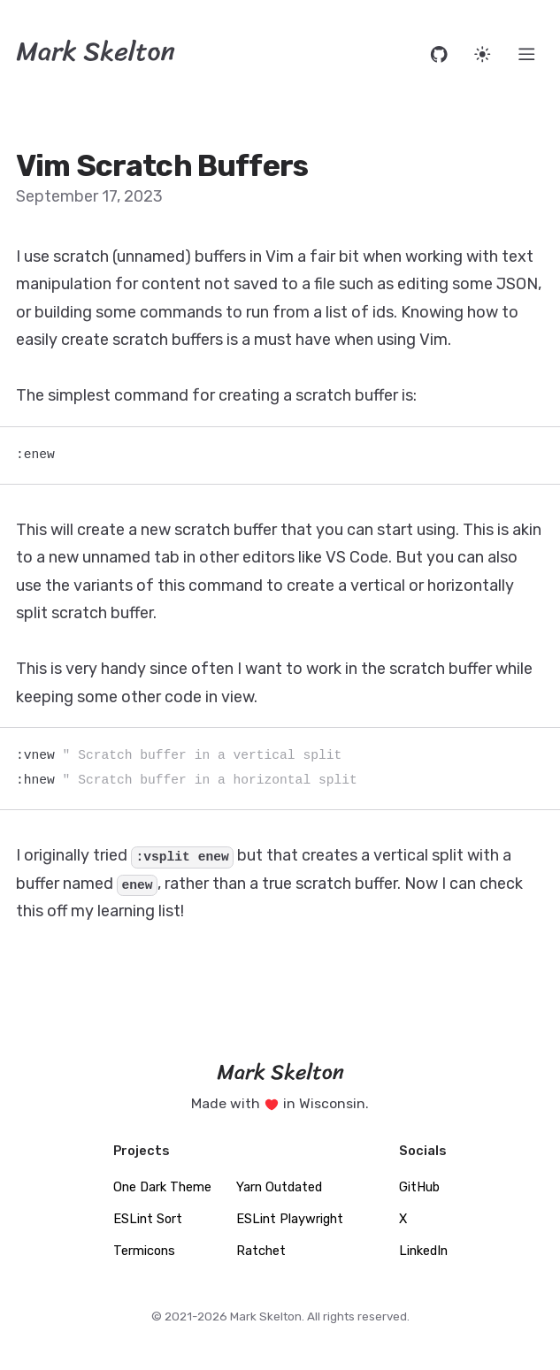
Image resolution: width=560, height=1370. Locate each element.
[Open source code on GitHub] (439, 54)
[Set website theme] (482, 54)
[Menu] (527, 54)
